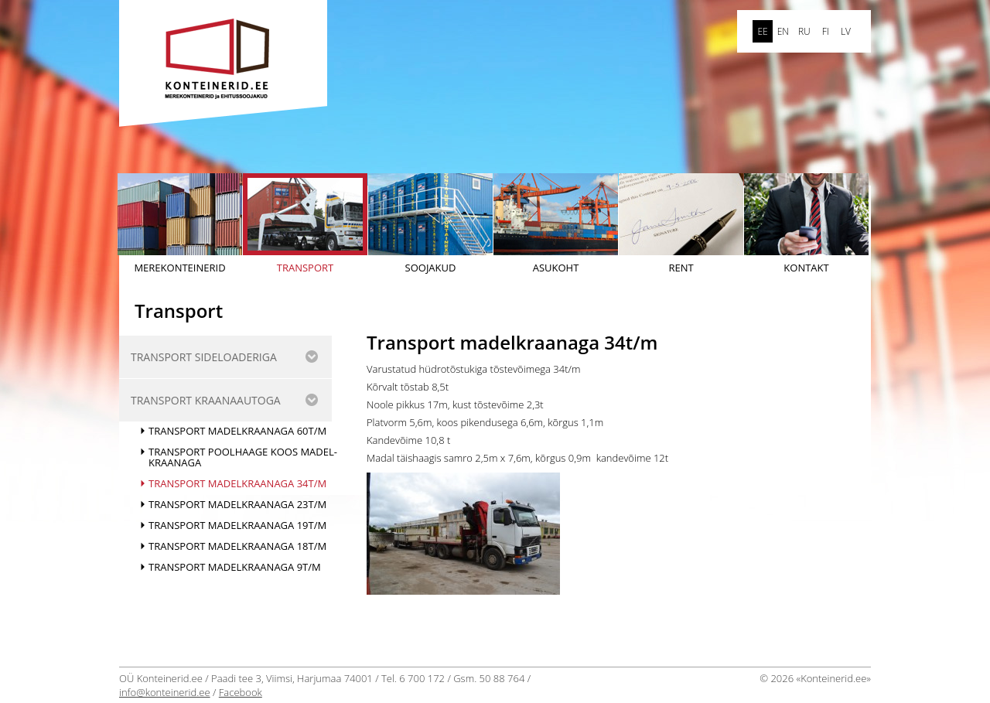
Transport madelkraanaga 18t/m (237, 546)
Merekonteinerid (180, 224)
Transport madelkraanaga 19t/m (237, 525)
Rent (681, 224)
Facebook (240, 692)
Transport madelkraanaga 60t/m (237, 430)
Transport (305, 224)
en (783, 31)
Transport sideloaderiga (204, 357)
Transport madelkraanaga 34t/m (237, 483)
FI (825, 31)
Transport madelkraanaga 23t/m (237, 504)
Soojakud (430, 224)
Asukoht (555, 224)
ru (804, 31)
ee (762, 31)
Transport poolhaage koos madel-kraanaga (242, 457)
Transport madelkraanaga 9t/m (234, 566)
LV (846, 31)
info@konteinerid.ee (164, 692)
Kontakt (806, 224)
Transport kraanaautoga (206, 400)
